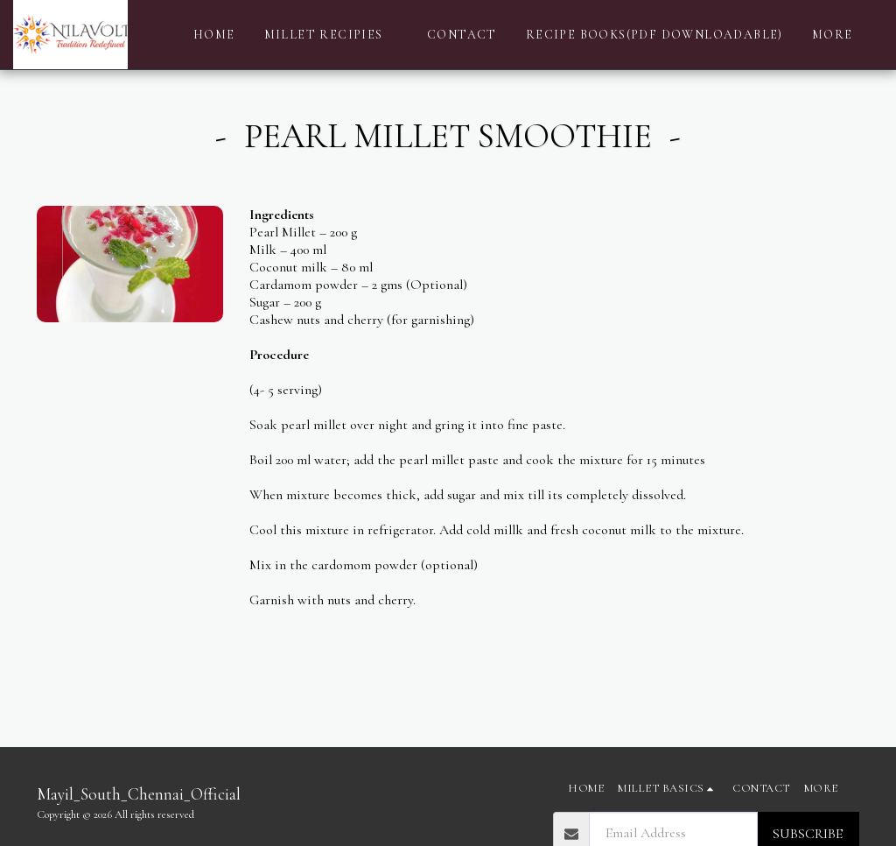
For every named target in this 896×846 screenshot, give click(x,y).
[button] (331, 35)
